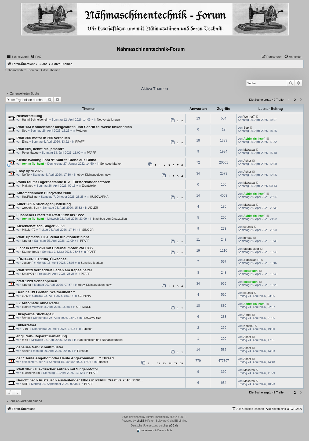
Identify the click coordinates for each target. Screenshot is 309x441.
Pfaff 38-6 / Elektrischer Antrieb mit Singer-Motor (57, 369)
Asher (247, 160)
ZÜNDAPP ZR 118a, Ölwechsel (41, 259)
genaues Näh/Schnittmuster (39, 347)
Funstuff (87, 328)
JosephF (27, 262)
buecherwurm (31, 372)
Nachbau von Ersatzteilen (110, 218)
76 (170, 363)
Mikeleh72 (28, 229)
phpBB (141, 420)
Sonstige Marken (111, 163)
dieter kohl (251, 270)
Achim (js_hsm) (254, 138)
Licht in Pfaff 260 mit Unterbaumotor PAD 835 (54, 248)
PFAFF (80, 141)
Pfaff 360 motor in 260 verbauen (43, 138)
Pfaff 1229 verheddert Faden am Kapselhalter (54, 270)
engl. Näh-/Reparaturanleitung (41, 336)
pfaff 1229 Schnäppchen (36, 281)
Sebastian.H (251, 259)
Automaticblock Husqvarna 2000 (43, 193)
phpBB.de (172, 425)
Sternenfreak (30, 251)
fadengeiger (251, 248)
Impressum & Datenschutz (154, 430)
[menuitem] (36, 56)
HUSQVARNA (99, 196)
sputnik (248, 226)
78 (181, 363)
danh (25, 306)
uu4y (25, 295)
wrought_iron (30, 207)
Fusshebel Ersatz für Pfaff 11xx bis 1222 (50, 215)
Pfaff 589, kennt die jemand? (40, 149)
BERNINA (84, 295)
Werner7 (249, 116)
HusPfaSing (30, 196)
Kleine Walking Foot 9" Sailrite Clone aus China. (56, 160)
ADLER (93, 207)
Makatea (249, 149)
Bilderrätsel (26, 325)
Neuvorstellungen (108, 119)
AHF (25, 383)
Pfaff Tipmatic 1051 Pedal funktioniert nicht (52, 237)
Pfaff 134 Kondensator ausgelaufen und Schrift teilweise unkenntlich (74, 127)
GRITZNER (83, 306)
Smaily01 (28, 273)
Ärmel (26, 317)
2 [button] (295, 99)
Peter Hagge (30, 152)
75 (164, 363)
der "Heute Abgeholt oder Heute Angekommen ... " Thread (65, 358)
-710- (25, 328)
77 (175, 363)
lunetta (26, 240)
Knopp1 (248, 325)
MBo (25, 339)
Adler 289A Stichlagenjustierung (43, 204)
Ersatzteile (89, 185)
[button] (301, 100)
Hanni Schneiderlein (35, 119)
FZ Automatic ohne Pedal (37, 303)
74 (158, 363)
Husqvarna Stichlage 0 (35, 314)
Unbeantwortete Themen (21, 70)
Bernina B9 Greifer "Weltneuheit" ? (45, 292)
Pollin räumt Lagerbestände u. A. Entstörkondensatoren (63, 182)
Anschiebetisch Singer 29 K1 (40, 226)
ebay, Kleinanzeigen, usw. (94, 174)
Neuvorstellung (29, 116)
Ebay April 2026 (29, 171)
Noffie (26, 174)
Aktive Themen (50, 70)
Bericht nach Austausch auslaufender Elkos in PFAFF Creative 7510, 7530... (79, 380)
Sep (24, 130)
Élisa (25, 141)
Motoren (81, 130)
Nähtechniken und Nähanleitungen (100, 339)
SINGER (87, 229)
